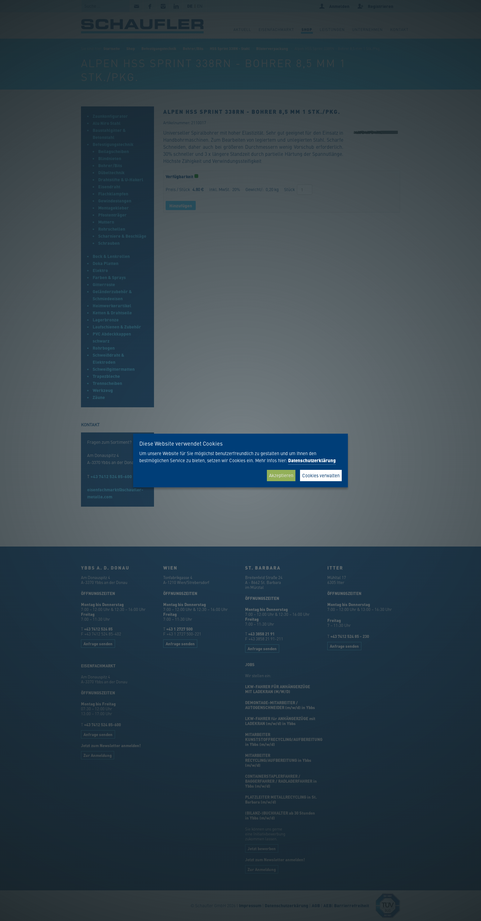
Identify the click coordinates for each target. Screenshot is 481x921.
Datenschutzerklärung (312, 460)
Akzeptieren (281, 475)
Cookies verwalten (321, 475)
